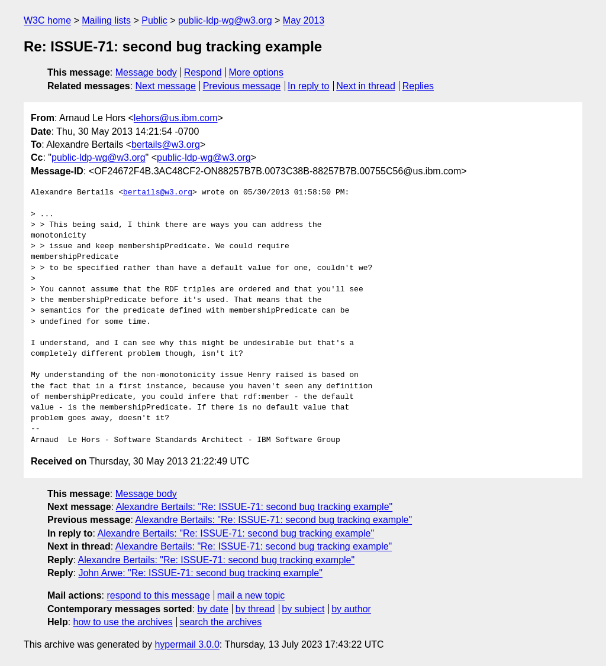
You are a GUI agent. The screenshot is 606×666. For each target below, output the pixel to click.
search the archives (221, 622)
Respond (203, 72)
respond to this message (158, 595)
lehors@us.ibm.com (176, 118)
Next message (166, 86)
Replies (418, 86)
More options (256, 72)
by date (212, 609)
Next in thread (365, 86)
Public (154, 20)
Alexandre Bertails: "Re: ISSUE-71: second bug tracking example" (254, 507)
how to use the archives (123, 622)
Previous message (242, 86)
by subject (303, 609)
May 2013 (303, 20)
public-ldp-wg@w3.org (225, 20)
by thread (255, 609)
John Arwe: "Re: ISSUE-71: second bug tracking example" (200, 573)
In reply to (308, 86)
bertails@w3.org (165, 144)
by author (351, 609)
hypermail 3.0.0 (186, 644)
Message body (146, 72)
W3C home (47, 20)
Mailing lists (106, 20)
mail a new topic (251, 595)
